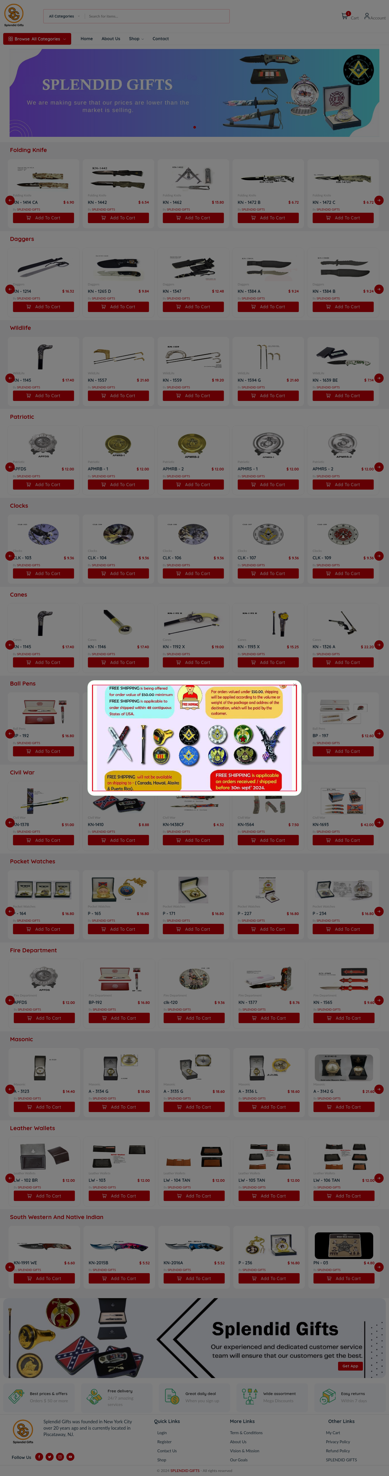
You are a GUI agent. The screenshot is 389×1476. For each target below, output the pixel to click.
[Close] (294, 685)
